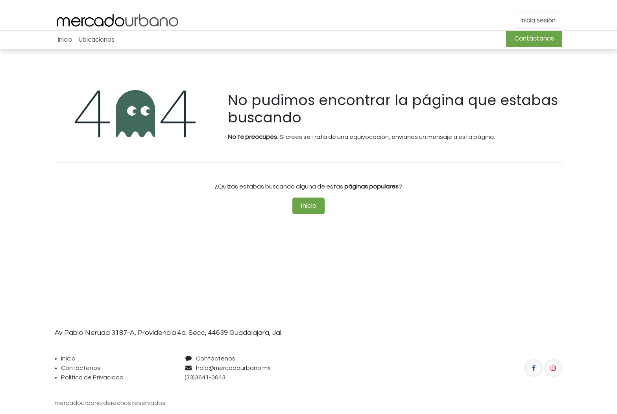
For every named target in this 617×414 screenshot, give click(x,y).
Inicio (308, 205)
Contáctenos (80, 368)
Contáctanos (534, 38)
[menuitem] (65, 40)
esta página (476, 137)
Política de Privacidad (92, 377)
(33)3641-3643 (206, 377)
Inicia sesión (538, 20)
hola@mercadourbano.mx (233, 368)
